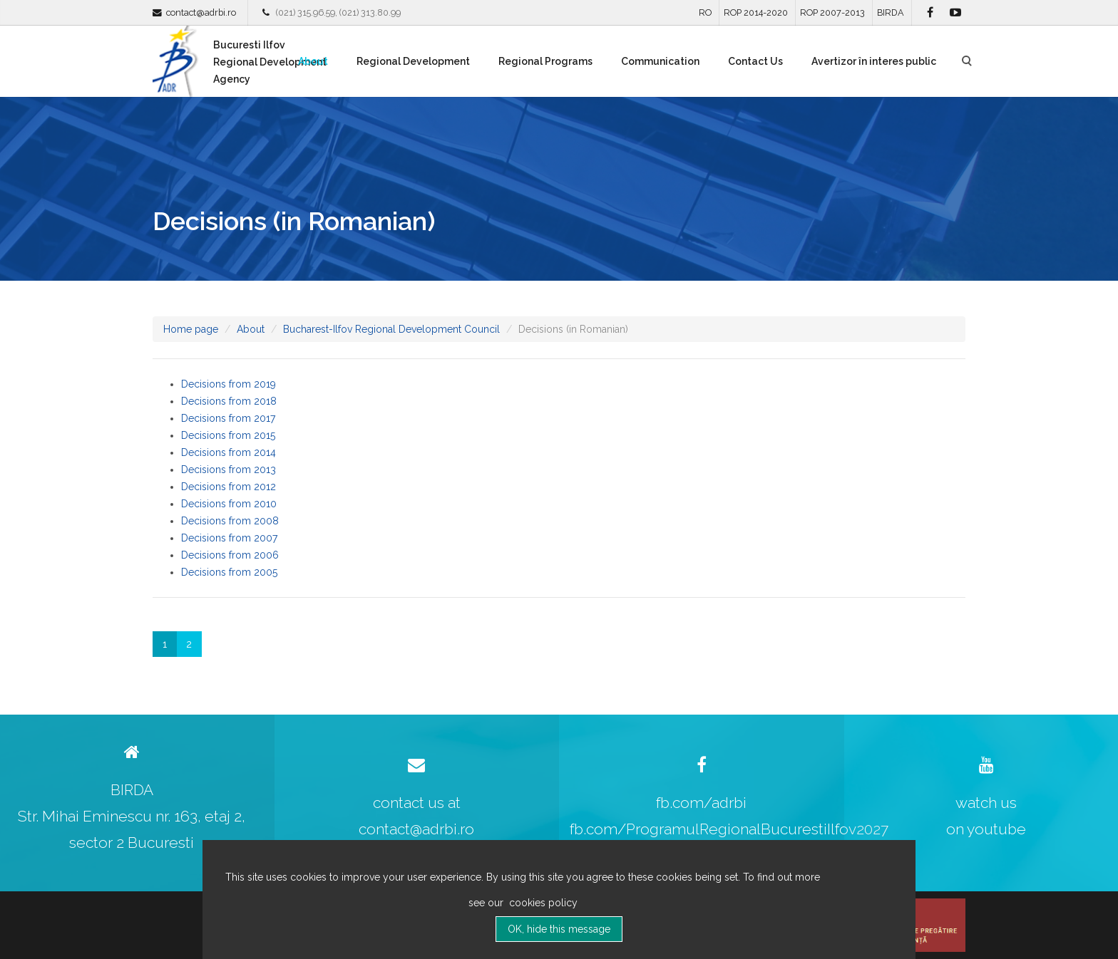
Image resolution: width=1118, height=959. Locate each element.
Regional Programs (545, 61)
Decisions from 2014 (228, 452)
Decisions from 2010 (229, 503)
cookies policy (542, 902)
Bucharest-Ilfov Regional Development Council (391, 329)
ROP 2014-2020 (756, 12)
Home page (190, 329)
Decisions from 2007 (229, 538)
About (313, 61)
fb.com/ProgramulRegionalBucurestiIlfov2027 (729, 829)
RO (705, 12)
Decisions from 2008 (230, 521)
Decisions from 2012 (228, 486)
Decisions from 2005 (229, 572)
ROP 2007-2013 (832, 12)
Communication (660, 61)
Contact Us (755, 61)
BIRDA (890, 12)
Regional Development (413, 61)
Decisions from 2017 (228, 418)
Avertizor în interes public (873, 61)
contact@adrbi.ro (201, 12)
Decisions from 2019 (228, 384)
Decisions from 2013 (228, 469)
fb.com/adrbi (701, 803)
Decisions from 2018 (229, 401)
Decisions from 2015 (228, 435)
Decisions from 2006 (230, 555)
